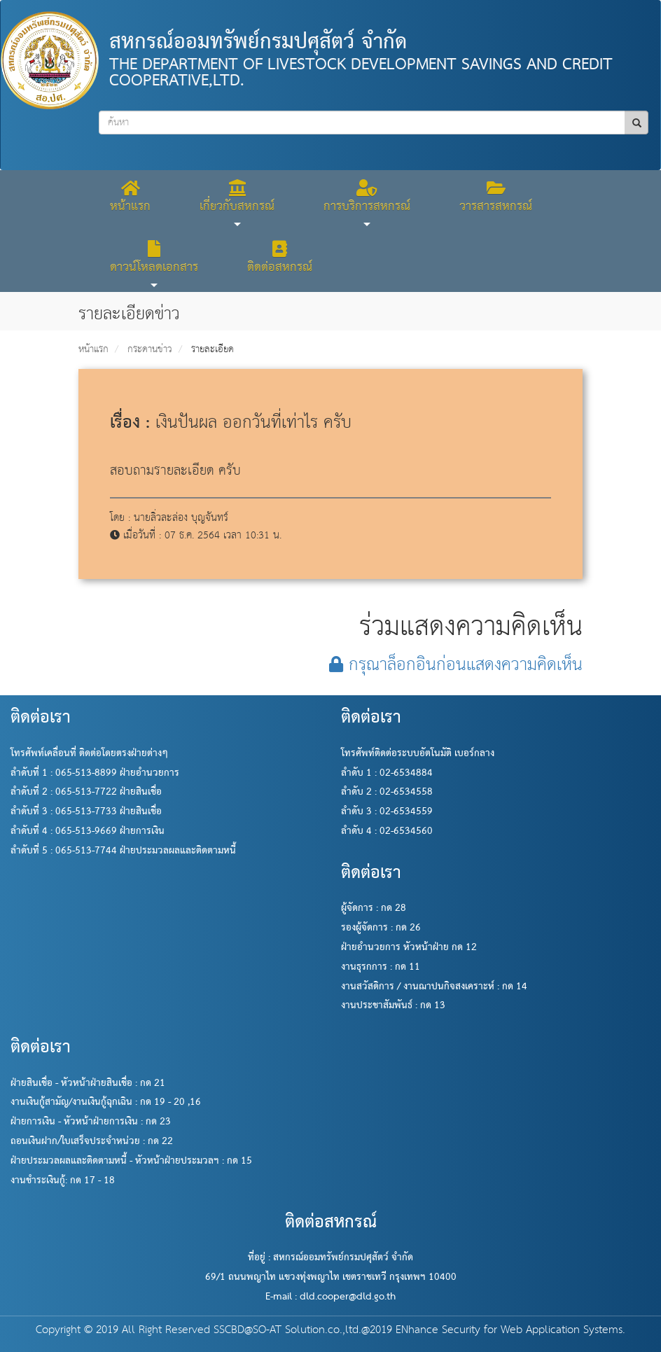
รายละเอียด (212, 349)
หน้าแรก (93, 349)
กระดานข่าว (149, 349)
